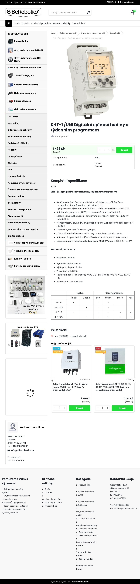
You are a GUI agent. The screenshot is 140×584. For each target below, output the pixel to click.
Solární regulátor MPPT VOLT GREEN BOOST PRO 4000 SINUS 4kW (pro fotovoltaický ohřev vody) (33, 375)
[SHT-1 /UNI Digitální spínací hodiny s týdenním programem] (93, 81)
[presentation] (52, 380)
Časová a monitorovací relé (93, 33)
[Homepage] (8, 23)
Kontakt (25, 23)
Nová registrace (127, 2)
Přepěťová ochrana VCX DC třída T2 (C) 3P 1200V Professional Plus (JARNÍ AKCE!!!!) (33, 401)
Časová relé (115, 33)
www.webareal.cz (80, 581)
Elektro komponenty (68, 33)
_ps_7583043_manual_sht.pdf (68, 336)
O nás (17, 23)
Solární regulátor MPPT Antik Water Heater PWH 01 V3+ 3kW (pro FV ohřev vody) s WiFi (70, 387)
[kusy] (102, 150)
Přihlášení (111, 2)
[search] (88, 12)
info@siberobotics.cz (22, 450)
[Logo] (23, 12)
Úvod (53, 33)
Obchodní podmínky (41, 23)
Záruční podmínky (61, 23)
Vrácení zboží (78, 23)
